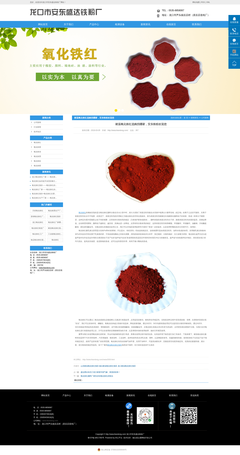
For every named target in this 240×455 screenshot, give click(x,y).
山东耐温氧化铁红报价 (90, 366)
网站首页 (43, 24)
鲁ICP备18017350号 (96, 438)
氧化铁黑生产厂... (55, 211)
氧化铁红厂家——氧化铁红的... (44, 189)
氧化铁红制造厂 (38, 228)
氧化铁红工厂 (37, 234)
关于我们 (68, 24)
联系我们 (197, 24)
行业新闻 (37, 127)
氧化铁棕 (37, 161)
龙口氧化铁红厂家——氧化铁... (44, 177)
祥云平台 (118, 438)
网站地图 (196, 2)
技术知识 (37, 132)
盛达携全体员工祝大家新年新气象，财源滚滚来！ (100, 372)
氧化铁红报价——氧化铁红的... (44, 185)
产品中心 (94, 24)
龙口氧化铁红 (37, 222)
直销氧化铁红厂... (38, 216)
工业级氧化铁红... (55, 234)
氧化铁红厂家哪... (55, 222)
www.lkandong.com (50, 421)
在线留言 (171, 24)
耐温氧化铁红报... (55, 228)
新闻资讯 (145, 24)
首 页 (186, 118)
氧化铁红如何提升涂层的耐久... (44, 181)
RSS (203, 2)
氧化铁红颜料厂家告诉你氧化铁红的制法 (97, 376)
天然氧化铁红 (37, 211)
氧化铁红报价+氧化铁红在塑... (44, 194)
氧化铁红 (37, 142)
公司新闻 (37, 122)
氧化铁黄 (37, 147)
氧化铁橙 (37, 166)
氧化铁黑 (37, 156)
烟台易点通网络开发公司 (142, 438)
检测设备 (120, 24)
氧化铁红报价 (55, 216)
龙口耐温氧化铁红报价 (127, 366)
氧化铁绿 (37, 152)
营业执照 (194, 395)
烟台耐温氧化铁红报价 (108, 366)
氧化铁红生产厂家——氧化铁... (44, 198)
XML (208, 2)
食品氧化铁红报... (38, 240)
